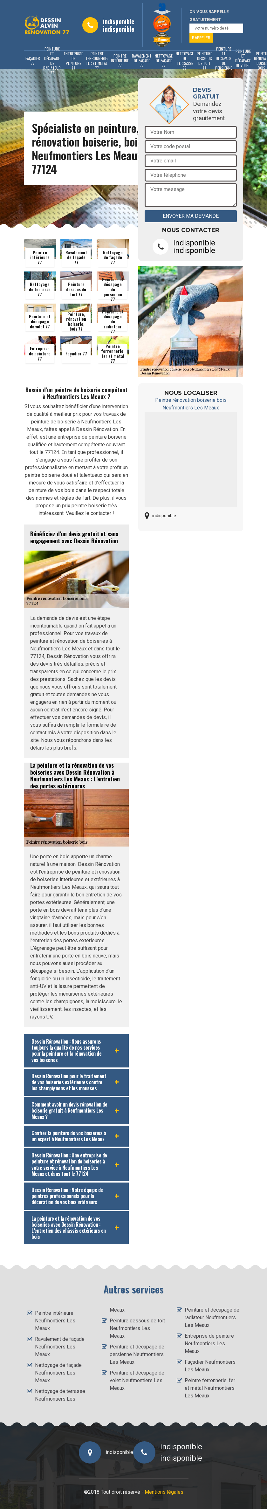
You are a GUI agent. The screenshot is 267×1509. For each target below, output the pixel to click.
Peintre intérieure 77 (120, 60)
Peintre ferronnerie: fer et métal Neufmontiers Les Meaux (210, 1388)
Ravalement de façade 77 (142, 60)
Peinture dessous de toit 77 (204, 61)
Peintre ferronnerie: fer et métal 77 (97, 61)
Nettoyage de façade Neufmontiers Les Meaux (58, 1372)
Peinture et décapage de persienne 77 (223, 61)
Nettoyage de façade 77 (164, 60)
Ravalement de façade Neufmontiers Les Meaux (60, 1346)
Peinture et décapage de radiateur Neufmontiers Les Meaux (212, 1317)
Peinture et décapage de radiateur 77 (52, 61)
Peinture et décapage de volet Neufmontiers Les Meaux (137, 1380)
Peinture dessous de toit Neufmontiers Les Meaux (137, 1328)
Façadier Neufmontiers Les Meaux (210, 1366)
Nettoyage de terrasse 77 (185, 61)
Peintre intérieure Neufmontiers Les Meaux (55, 1320)
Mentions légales (164, 1492)
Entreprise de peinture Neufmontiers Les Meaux (209, 1343)
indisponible (118, 21)
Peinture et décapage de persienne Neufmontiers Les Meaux (137, 1354)
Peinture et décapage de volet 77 (243, 61)
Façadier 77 (32, 61)
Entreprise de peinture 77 (73, 61)
